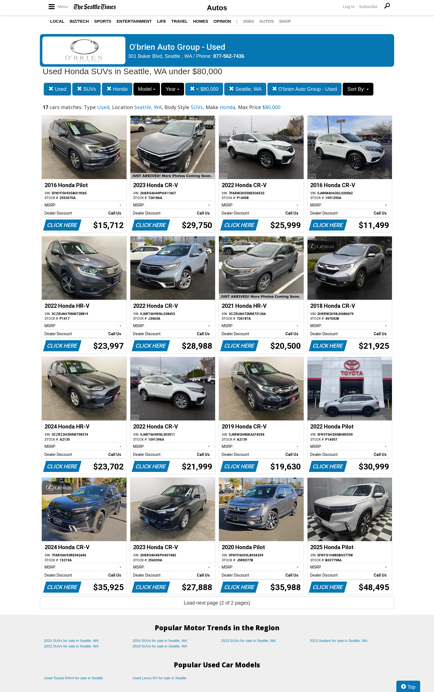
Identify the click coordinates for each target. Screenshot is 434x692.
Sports (102, 21)
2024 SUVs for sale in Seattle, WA (160, 641)
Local (57, 21)
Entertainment (134, 21)
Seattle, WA (245, 89)
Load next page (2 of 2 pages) (217, 603)
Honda (117, 89)
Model (146, 89)
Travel (179, 21)
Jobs (248, 21)
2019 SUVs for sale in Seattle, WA (160, 646)
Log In (349, 6)
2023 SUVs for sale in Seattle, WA (248, 641)
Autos (217, 8)
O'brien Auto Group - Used (304, 89)
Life (161, 21)
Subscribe (368, 6)
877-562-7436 (228, 56)
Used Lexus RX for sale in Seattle (159, 678)
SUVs (86, 89)
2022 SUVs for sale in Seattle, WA (71, 646)
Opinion (222, 21)
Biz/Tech (79, 21)
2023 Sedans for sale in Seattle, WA (338, 641)
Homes (200, 21)
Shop (285, 21)
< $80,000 (204, 89)
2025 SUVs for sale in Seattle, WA (71, 641)
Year (172, 89)
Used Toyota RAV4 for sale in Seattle (73, 678)
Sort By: (358, 89)
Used (57, 89)
